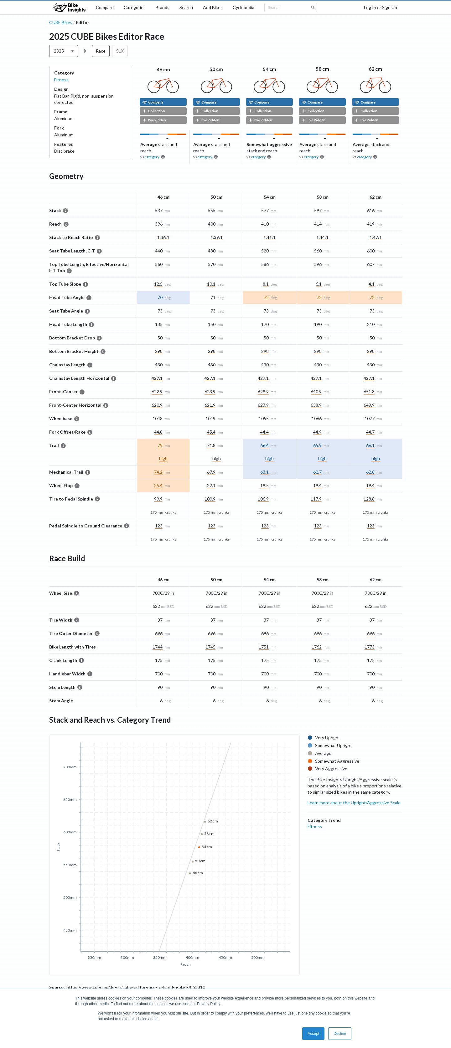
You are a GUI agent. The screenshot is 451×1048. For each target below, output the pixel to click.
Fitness (61, 79)
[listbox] (63, 51)
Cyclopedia (243, 7)
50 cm (216, 69)
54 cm (269, 69)
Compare (105, 7)
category (152, 157)
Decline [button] (340, 1033)
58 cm (322, 69)
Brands (162, 7)
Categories (135, 7)
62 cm (375, 69)
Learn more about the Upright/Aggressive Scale (354, 802)
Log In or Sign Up (380, 7)
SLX (120, 50)
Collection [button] (154, 111)
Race (101, 50)
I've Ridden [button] (154, 120)
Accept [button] (313, 1033)
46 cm (163, 69)
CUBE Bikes (60, 22)
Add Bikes (213, 7)
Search (186, 7)
